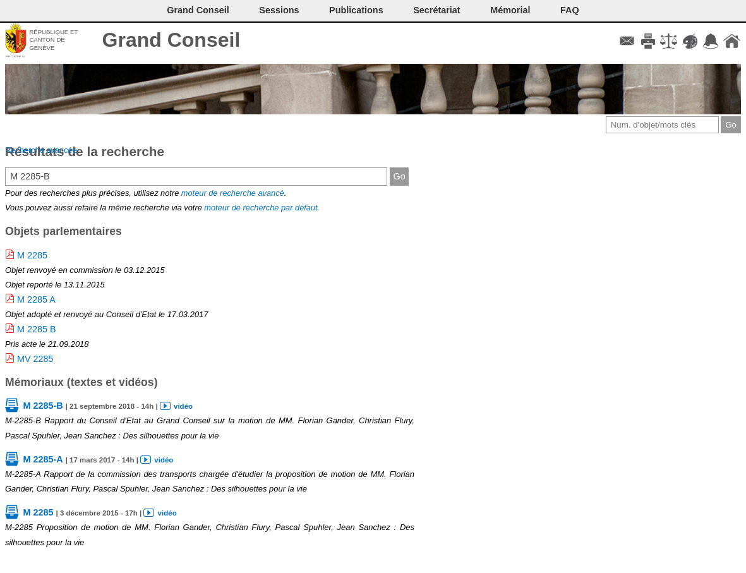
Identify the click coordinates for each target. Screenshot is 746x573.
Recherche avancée (41, 150)
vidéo (183, 406)
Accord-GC (711, 41)
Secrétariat (436, 10)
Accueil (732, 41)
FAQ (569, 10)
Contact (627, 41)
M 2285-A (43, 459)
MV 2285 (35, 359)
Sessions (279, 10)
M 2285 (32, 255)
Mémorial (510, 10)
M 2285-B (43, 406)
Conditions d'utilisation (668, 41)
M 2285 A (36, 299)
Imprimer (648, 41)
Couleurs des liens (690, 41)
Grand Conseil (171, 39)
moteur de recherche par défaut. (262, 207)
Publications (356, 10)
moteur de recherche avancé (232, 193)
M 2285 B (36, 329)
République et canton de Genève (53, 39)
